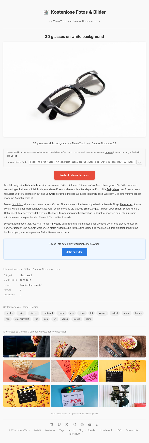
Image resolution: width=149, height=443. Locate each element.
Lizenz (14, 156)
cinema (33, 313)
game (88, 319)
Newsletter (126, 204)
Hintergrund (108, 185)
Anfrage (109, 152)
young (65, 319)
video (82, 313)
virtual (115, 313)
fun (36, 319)
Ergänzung (90, 209)
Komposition (65, 213)
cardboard (48, 313)
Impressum (74, 434)
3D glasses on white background (50, 143)
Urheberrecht (106, 431)
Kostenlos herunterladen (74, 175)
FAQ (119, 431)
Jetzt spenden (74, 252)
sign (46, 319)
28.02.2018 (25, 280)
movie (126, 313)
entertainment (22, 319)
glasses (102, 313)
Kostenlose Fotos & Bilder (74, 12)
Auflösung (55, 224)
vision (21, 313)
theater (9, 313)
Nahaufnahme (33, 185)
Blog (81, 431)
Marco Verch (78, 143)
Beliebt (37, 431)
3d (91, 313)
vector (61, 313)
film (8, 319)
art (54, 319)
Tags (61, 431)
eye (72, 313)
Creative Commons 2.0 (104, 143)
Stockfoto (17, 204)
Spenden (92, 431)
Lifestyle (21, 213)
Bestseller (50, 431)
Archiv (64, 414)
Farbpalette (113, 189)
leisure (138, 313)
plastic (76, 319)
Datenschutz (132, 431)
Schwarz (50, 194)
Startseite (55, 414)
